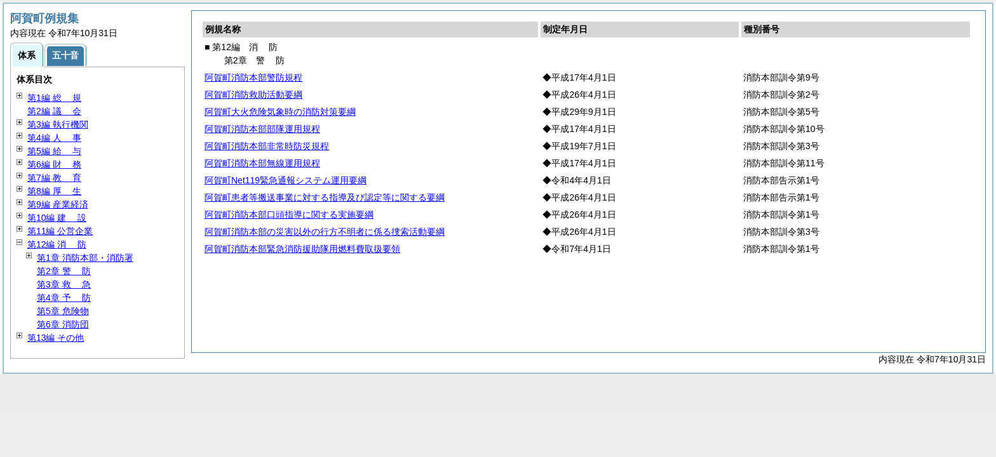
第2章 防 (64, 271)
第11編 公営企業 (60, 231)
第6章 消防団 (63, 324)
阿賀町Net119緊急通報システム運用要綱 (286, 180)
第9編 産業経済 (57, 204)
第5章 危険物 (63, 311)
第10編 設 (56, 218)
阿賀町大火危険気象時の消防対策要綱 (280, 112)
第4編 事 (54, 138)
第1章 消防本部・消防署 (85, 258)
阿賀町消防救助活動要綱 (253, 94)
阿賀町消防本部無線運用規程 (262, 163)
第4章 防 (64, 298)
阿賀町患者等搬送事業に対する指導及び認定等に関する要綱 (325, 197)
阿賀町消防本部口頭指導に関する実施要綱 (289, 214)
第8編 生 (54, 191)
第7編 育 (54, 178)
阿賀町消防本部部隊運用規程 (262, 129)
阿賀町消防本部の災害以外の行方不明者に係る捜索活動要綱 (325, 232)
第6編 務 (54, 164)
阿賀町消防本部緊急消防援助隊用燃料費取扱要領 (302, 249)
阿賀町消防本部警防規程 (253, 77)
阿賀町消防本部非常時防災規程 (267, 146)
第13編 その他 (55, 338)
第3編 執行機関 (57, 124)
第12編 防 (56, 244)
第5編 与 (54, 151)
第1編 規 (54, 98)
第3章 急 (64, 284)
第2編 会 (54, 111)
